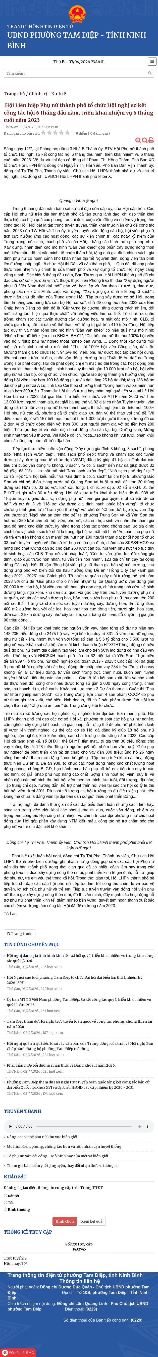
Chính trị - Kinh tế (47, 93)
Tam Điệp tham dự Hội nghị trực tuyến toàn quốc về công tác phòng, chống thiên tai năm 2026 (79, 1024)
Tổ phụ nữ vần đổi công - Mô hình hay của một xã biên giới (57, 1156)
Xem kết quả (91, 1221)
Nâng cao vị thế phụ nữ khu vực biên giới (42, 1137)
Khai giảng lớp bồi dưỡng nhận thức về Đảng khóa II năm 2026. (61, 1065)
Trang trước (19, 933)
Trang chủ (14, 93)
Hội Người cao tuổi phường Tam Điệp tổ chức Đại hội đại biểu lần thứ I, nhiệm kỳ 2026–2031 (74, 980)
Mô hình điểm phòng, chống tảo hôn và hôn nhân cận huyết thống (64, 1146)
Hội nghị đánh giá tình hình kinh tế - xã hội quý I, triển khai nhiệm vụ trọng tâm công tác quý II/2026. (80, 958)
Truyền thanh (22, 1111)
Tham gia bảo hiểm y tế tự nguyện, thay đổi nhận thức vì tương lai (63, 1165)
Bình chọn (65, 1221)
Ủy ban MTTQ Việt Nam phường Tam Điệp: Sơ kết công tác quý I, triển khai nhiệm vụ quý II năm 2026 (79, 1002)
